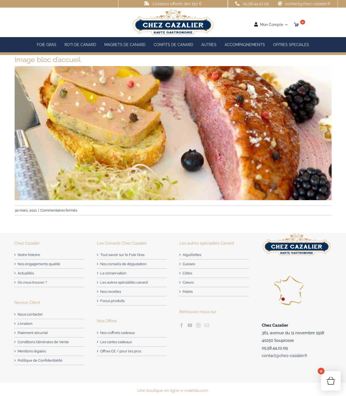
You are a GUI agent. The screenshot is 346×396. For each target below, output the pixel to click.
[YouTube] (190, 325)
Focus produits (112, 301)
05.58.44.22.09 (256, 3)
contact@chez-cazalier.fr (308, 3)
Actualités (26, 273)
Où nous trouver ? (32, 282)
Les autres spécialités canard (124, 282)
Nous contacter (30, 314)
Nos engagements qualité (39, 264)
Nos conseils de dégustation (123, 264)
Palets (188, 292)
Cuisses (189, 264)
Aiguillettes (192, 255)
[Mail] (207, 325)
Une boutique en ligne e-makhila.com (172, 390)
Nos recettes (110, 292)
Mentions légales (32, 351)
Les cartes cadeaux (116, 342)
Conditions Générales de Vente (43, 342)
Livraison (25, 324)
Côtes (187, 273)
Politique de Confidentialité (40, 360)
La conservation (113, 273)
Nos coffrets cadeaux (117, 333)
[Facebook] (181, 325)
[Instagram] (198, 325)
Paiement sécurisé (33, 333)
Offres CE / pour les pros (120, 351)
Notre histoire (29, 255)
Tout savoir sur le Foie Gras (122, 255)
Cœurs (188, 282)
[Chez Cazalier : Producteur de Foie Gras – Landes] (173, 10)
